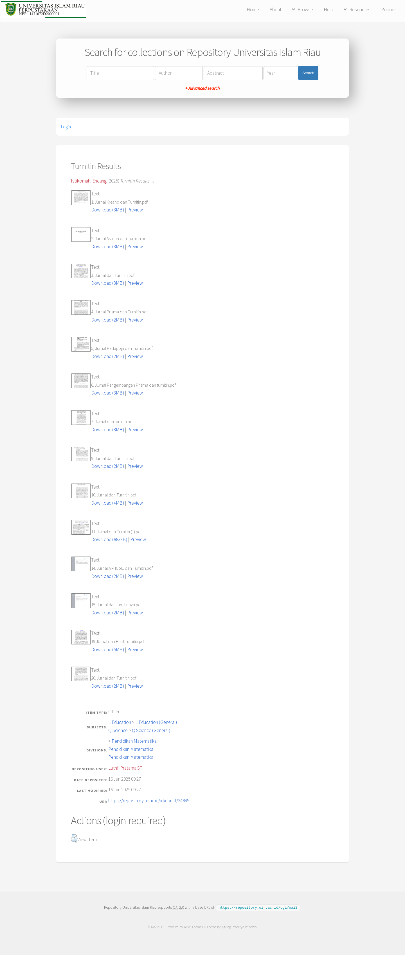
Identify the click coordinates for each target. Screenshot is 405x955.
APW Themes (193, 926)
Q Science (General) (151, 730)
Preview (135, 210)
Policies (389, 9)
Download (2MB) (107, 320)
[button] (74, 838)
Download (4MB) (107, 503)
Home (253, 9)
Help (328, 9)
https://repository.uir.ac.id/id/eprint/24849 (148, 800)
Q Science (118, 730)
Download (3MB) (107, 210)
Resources (359, 9)
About (276, 9)
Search (308, 73)
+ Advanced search (202, 88)
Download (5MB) (107, 649)
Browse (305, 9)
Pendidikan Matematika (134, 741)
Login (66, 126)
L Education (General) (156, 722)
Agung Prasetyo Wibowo (239, 926)
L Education (119, 722)
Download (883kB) (109, 539)
